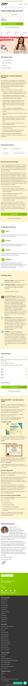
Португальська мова (5, 611)
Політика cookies (4, 668)
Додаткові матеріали (5, 649)
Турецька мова (4, 615)
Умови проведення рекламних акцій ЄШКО (9, 660)
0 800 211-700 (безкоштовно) (14, 1)
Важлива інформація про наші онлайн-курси (9, 679)
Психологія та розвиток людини (7, 626)
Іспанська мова (4, 607)
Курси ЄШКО (6, 7)
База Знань (3, 677)
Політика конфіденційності (6, 658)
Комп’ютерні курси (4, 632)
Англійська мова (4, 599)
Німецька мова (4, 601)
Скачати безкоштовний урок (12, 27)
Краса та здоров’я (4, 628)
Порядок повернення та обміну (7, 666)
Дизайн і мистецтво (5, 634)
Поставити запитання (8, 575)
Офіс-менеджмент (4, 645)
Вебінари (3, 673)
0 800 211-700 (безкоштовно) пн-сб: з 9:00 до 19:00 (7, 582)
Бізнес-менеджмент (5, 636)
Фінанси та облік (4, 638)
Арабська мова (4, 621)
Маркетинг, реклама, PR (5, 643)
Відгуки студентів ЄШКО (5, 662)
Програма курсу (17, 32)
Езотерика (3, 630)
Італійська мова (4, 609)
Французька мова (4, 605)
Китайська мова (4, 619)
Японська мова (4, 617)
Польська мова (4, 603)
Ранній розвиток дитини (5, 641)
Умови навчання (4, 654)
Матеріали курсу (8, 32)
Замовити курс (12, 23)
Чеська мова (3, 613)
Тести (2, 675)
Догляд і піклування (12, 7)
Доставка (3, 656)
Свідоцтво (25, 32)
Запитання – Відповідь (5, 664)
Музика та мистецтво (5, 647)
